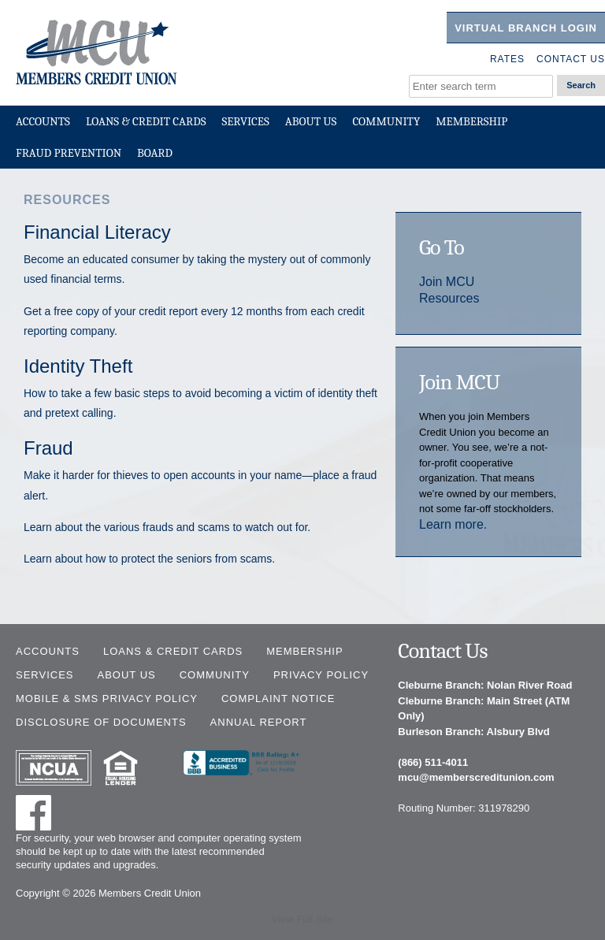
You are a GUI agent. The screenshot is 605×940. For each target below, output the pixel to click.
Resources (449, 298)
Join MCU (446, 281)
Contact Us (570, 59)
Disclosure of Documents (101, 722)
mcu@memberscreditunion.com (476, 777)
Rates (507, 59)
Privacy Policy (321, 675)
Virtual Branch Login (526, 28)
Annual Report (258, 722)
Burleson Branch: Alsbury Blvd (473, 732)
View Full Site (303, 919)
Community (386, 121)
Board (155, 153)
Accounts (43, 121)
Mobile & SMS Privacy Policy (107, 698)
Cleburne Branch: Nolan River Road (485, 685)
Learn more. (453, 524)
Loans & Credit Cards (146, 121)
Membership (471, 121)
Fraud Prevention (68, 153)
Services (245, 121)
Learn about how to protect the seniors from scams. (149, 558)
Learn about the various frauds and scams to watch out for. (167, 527)
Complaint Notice (278, 698)
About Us (311, 121)
